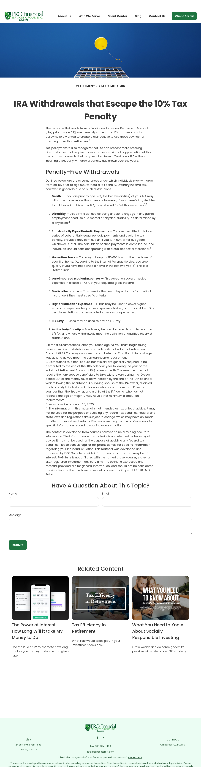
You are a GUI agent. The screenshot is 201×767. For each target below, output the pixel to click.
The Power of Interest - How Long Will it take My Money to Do (37, 622)
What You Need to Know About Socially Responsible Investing (157, 622)
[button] (64, 6)
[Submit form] (18, 535)
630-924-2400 (176, 735)
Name (13, 484)
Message (15, 506)
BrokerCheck (135, 748)
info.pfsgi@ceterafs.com (100, 742)
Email (105, 484)
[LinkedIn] (103, 728)
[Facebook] (97, 728)
